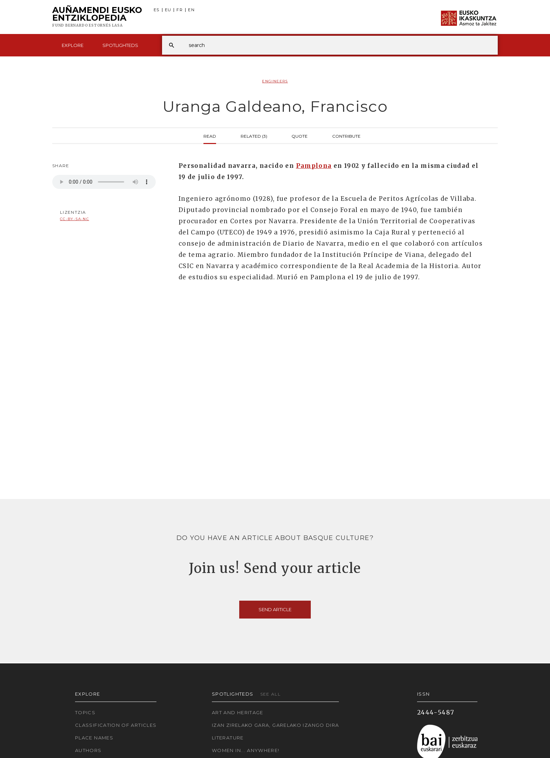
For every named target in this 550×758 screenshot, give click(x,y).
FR (179, 10)
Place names (94, 737)
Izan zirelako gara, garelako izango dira (275, 725)
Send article (275, 609)
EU (168, 10)
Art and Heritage (237, 712)
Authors (88, 750)
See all (270, 694)
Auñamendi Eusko (97, 17)
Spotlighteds (120, 45)
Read (209, 135)
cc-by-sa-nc (74, 219)
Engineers (275, 81)
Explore (72, 45)
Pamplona (314, 166)
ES (157, 10)
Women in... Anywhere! (246, 750)
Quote (299, 135)
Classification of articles (115, 725)
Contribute (346, 135)
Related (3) (254, 135)
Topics (85, 712)
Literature (228, 737)
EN (191, 10)
